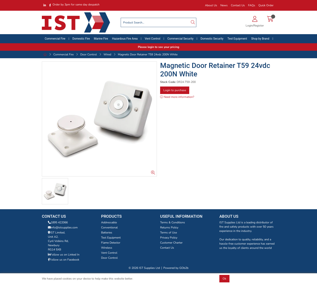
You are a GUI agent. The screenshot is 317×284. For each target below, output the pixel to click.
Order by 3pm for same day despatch (76, 4)
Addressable (109, 222)
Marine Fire (101, 38)
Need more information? (177, 97)
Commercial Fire (55, 38)
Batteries (106, 232)
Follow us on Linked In (63, 255)
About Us (211, 5)
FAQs (251, 5)
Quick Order (266, 5)
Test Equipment (237, 38)
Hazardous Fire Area (125, 38)
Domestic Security (212, 38)
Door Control (88, 54)
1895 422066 (58, 222)
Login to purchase (174, 90)
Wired (107, 54)
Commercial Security (180, 38)
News (224, 5)
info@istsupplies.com (63, 227)
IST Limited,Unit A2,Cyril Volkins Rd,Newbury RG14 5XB (58, 241)
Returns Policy (169, 227)
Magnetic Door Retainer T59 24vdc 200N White (148, 54)
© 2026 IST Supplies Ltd (144, 268)
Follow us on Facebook (63, 260)
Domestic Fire (81, 38)
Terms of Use (168, 232)
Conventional (109, 227)
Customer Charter (171, 243)
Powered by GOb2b (175, 268)
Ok (224, 279)
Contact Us (238, 5)
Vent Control (152, 38)
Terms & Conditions (172, 222)
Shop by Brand (260, 38)
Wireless (106, 248)
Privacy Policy (168, 238)
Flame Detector (110, 243)
